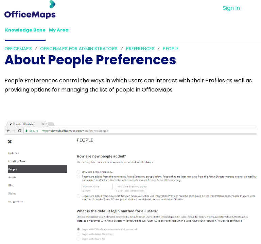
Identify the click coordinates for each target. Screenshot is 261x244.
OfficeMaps (18, 50)
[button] (95, 31)
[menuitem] (252, 8)
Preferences (140, 50)
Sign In (231, 8)
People (170, 50)
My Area (68, 31)
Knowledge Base (29, 31)
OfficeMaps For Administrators (79, 50)
